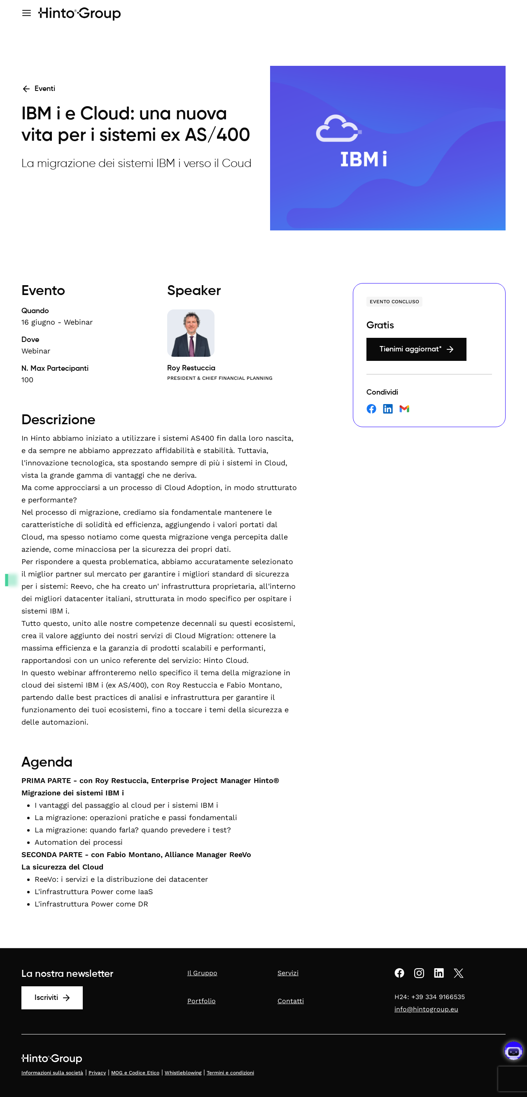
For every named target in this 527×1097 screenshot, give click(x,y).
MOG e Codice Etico (135, 1073)
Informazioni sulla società (52, 1073)
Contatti (290, 1001)
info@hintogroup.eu (426, 1009)
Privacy (97, 1073)
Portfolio (201, 1001)
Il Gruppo (202, 973)
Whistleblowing (183, 1073)
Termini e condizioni (230, 1073)
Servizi (287, 973)
